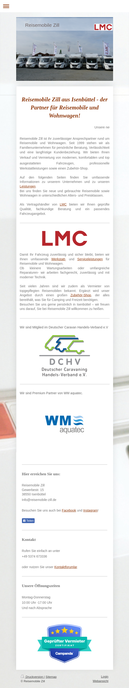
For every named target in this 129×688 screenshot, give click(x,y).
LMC (63, 204)
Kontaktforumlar (65, 567)
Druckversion (32, 677)
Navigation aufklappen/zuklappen (64, 6)
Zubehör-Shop (80, 295)
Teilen (28, 520)
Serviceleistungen (90, 259)
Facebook (69, 510)
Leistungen (28, 186)
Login (104, 676)
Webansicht (100, 681)
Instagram (90, 510)
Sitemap (51, 677)
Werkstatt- (58, 259)
